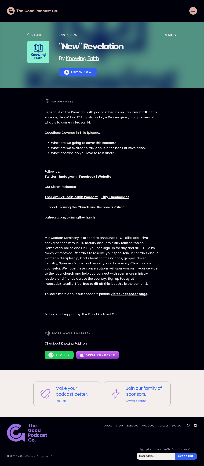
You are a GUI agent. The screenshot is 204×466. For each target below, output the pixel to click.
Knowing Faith (82, 58)
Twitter (51, 176)
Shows (119, 425)
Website (104, 176)
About (108, 425)
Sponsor (177, 425)
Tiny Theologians (115, 197)
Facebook (86, 176)
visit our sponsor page (129, 294)
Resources (148, 425)
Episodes (132, 425)
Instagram (67, 176)
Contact (163, 425)
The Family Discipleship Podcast (71, 197)
